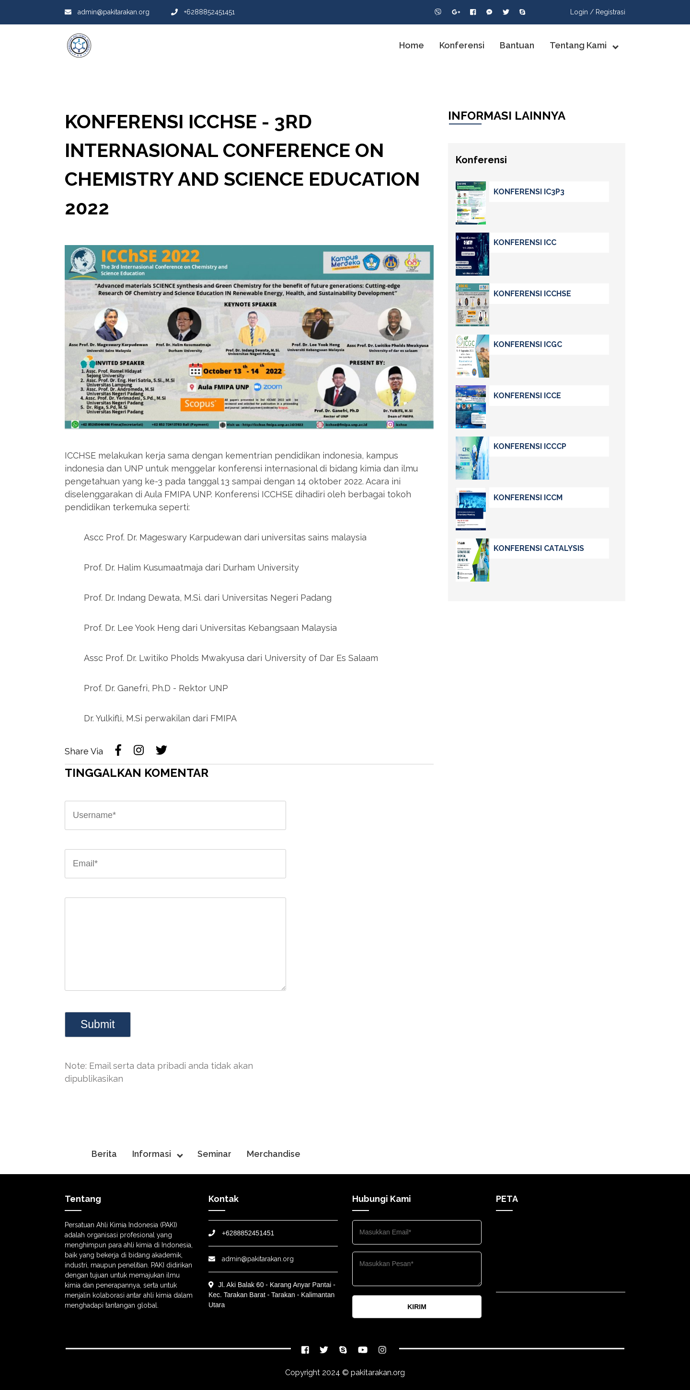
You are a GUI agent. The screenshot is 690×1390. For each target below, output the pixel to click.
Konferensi (461, 45)
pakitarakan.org (378, 1372)
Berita (104, 1154)
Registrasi (610, 12)
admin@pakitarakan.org (107, 12)
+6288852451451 (203, 12)
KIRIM (416, 1307)
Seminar (214, 1154)
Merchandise (273, 1154)
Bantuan (517, 45)
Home (411, 45)
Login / (582, 12)
